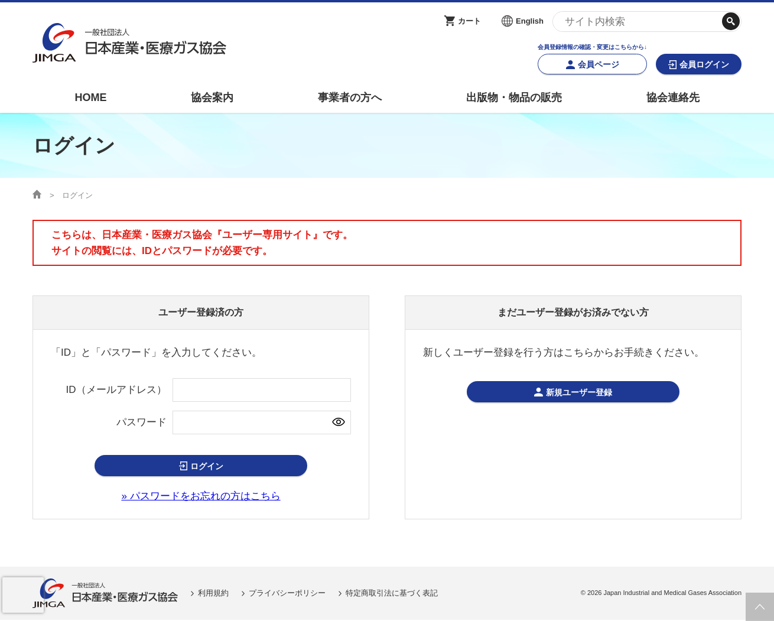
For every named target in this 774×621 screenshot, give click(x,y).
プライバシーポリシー (287, 594)
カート (469, 21)
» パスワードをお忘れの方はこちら (200, 497)
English (530, 21)
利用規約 (213, 594)
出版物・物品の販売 (514, 97)
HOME (90, 97)
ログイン (207, 466)
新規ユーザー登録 (579, 393)
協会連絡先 (673, 97)
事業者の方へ (350, 97)
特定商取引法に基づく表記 (392, 594)
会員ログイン (704, 64)
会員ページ (598, 64)
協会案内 (212, 97)
